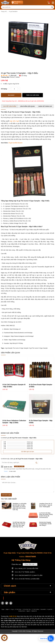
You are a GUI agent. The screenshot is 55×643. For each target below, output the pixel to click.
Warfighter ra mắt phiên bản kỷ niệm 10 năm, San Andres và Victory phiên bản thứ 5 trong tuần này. (20, 506)
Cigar (3, 609)
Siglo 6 (28, 610)
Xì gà (12, 609)
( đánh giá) (12, 75)
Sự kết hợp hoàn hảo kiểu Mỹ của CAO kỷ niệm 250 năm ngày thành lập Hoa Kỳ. (19, 524)
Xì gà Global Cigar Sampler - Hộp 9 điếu (39, 421)
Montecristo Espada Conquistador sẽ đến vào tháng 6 (45, 523)
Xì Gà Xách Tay (27, 609)
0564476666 (30, 556)
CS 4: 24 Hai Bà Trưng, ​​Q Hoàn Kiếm (27, 578)
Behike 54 (34, 610)
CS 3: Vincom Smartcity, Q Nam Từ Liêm (28, 575)
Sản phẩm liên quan (27, 106)
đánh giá (30, 441)
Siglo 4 (7, 609)
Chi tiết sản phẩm (9, 106)
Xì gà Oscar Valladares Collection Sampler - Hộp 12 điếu (12, 421)
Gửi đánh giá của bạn (27, 451)
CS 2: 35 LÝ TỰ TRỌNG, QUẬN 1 (25, 571)
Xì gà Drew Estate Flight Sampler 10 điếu (37, 385)
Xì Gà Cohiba (35, 609)
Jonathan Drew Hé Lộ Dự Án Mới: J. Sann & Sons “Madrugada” (45, 504)
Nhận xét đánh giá (45, 106)
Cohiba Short (21, 610)
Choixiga (7, 598)
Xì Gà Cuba (18, 609)
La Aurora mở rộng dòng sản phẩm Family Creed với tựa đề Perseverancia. (46, 515)
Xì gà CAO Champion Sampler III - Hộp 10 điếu (14, 385)
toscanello (43, 609)
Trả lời (5, 471)
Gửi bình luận (6, 494)
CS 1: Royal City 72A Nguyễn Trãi (26, 568)
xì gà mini (49, 609)
